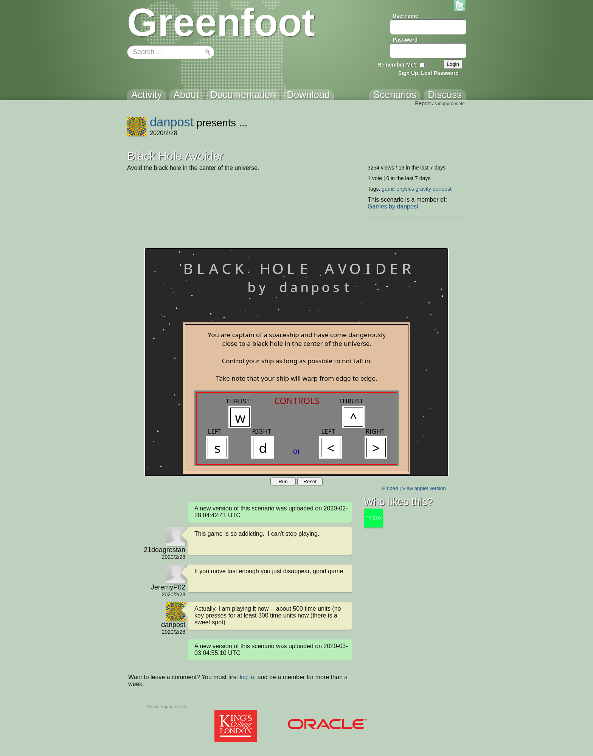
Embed (390, 488)
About (152, 706)
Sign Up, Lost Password (428, 73)
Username (405, 16)
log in (247, 677)
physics (405, 189)
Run (282, 481)
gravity (423, 189)
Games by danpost (393, 206)
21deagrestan (164, 550)
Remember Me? (397, 65)
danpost (172, 122)
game (388, 189)
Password (405, 40)
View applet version (424, 488)
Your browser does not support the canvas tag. (296, 362)
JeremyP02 (168, 587)
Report (423, 103)
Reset (310, 481)
